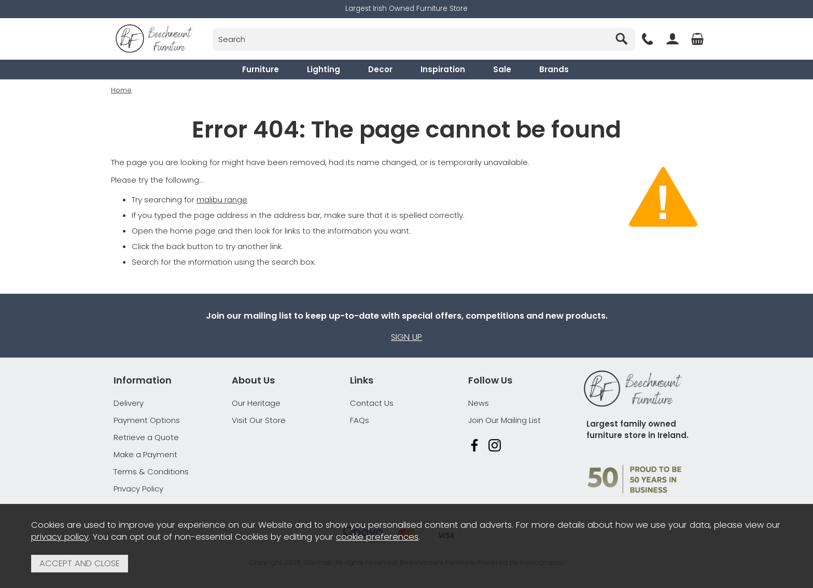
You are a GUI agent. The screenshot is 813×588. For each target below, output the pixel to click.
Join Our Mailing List (504, 420)
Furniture (260, 69)
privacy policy (60, 537)
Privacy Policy (138, 488)
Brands (554, 69)
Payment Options (147, 420)
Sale (502, 69)
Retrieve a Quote (146, 437)
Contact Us (372, 403)
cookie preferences (377, 537)
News (478, 403)
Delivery (129, 403)
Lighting (323, 69)
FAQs (359, 420)
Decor (380, 69)
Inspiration (442, 69)
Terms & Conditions (151, 471)
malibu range (222, 199)
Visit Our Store (259, 420)
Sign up (406, 337)
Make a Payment (145, 454)
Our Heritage (256, 403)
